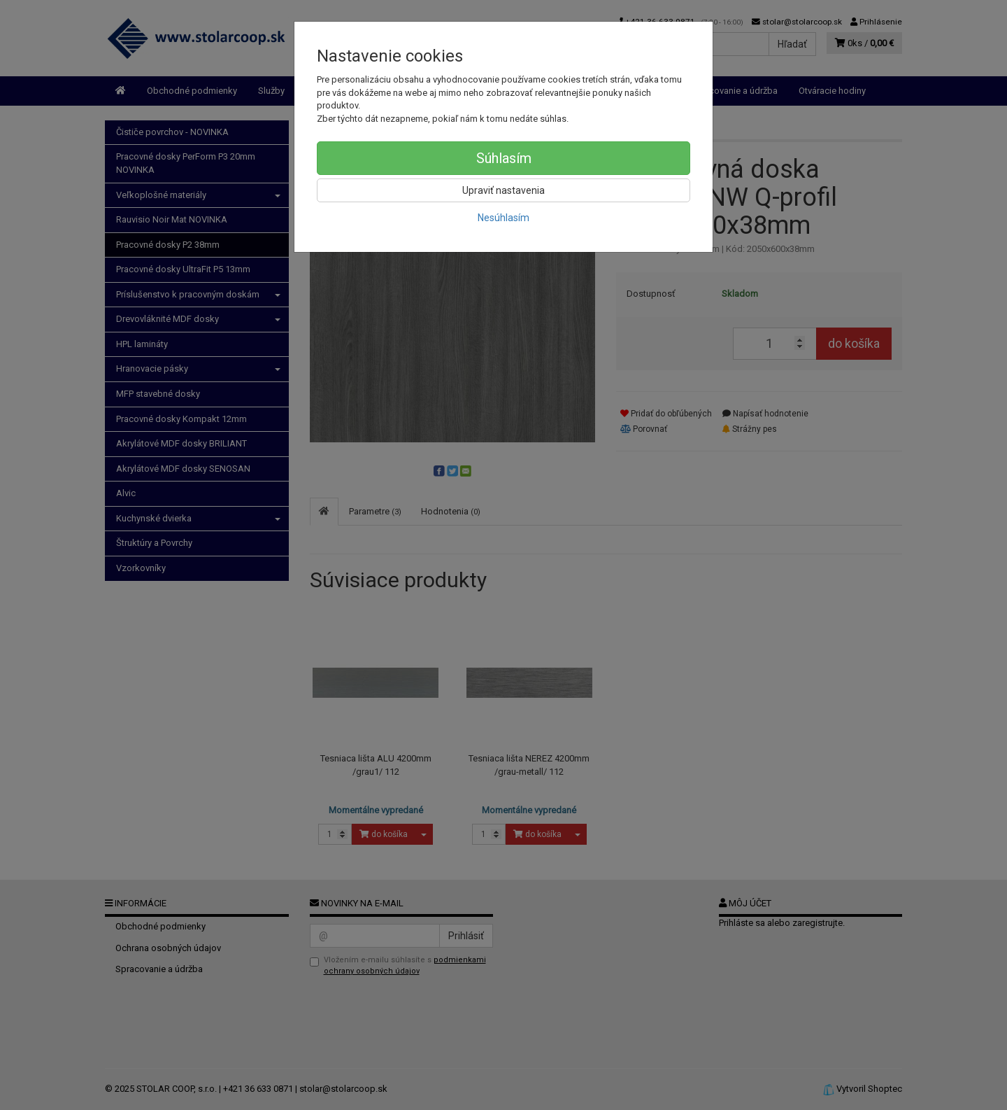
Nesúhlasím (503, 217)
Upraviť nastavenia (503, 190)
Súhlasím (503, 158)
